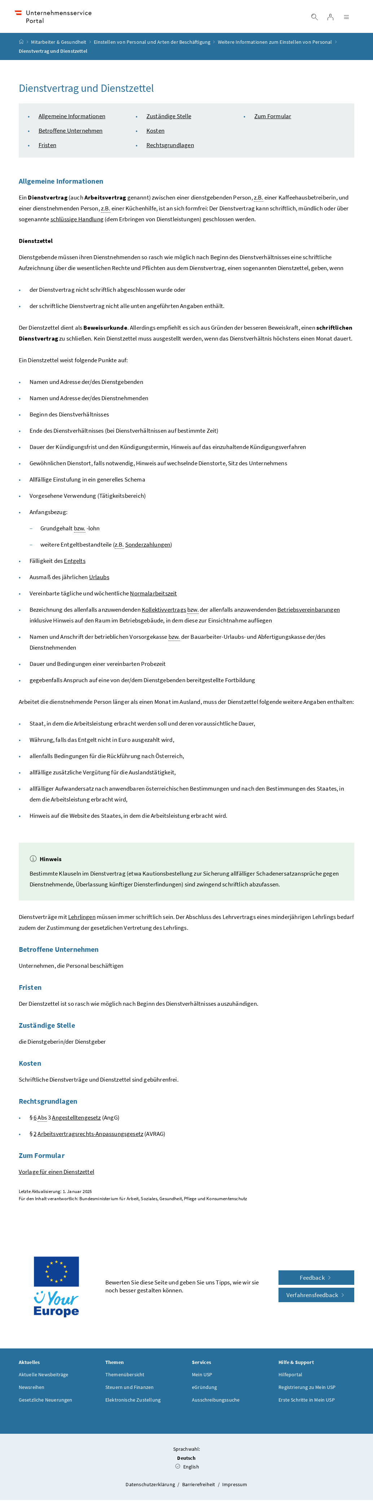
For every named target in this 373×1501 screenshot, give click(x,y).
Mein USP (202, 1375)
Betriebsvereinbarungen (308, 611)
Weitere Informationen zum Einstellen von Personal (275, 43)
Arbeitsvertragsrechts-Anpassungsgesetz (90, 1135)
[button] (344, 1438)
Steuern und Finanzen (129, 1388)
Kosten (155, 132)
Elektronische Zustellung (133, 1401)
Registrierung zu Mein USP (306, 1388)
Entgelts (74, 562)
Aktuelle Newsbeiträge (44, 1375)
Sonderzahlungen (148, 545)
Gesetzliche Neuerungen (46, 1401)
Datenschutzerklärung (151, 1485)
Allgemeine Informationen (72, 117)
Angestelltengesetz (76, 1118)
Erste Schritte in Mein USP (306, 1401)
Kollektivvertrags (164, 611)
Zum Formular (272, 117)
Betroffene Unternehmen (71, 132)
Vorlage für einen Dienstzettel (56, 1173)
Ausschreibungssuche (216, 1401)
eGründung (204, 1388)
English (187, 1467)
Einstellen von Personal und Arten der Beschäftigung (152, 43)
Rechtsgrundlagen (170, 146)
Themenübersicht (125, 1375)
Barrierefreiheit (199, 1485)
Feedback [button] (316, 1279)
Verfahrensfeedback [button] (316, 1296)
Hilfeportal (290, 1375)
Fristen (47, 146)
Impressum (234, 1485)
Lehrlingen (82, 918)
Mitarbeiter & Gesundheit (58, 43)
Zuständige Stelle (168, 117)
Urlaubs (99, 578)
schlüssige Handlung (77, 220)
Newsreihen (32, 1388)
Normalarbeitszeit (153, 594)
